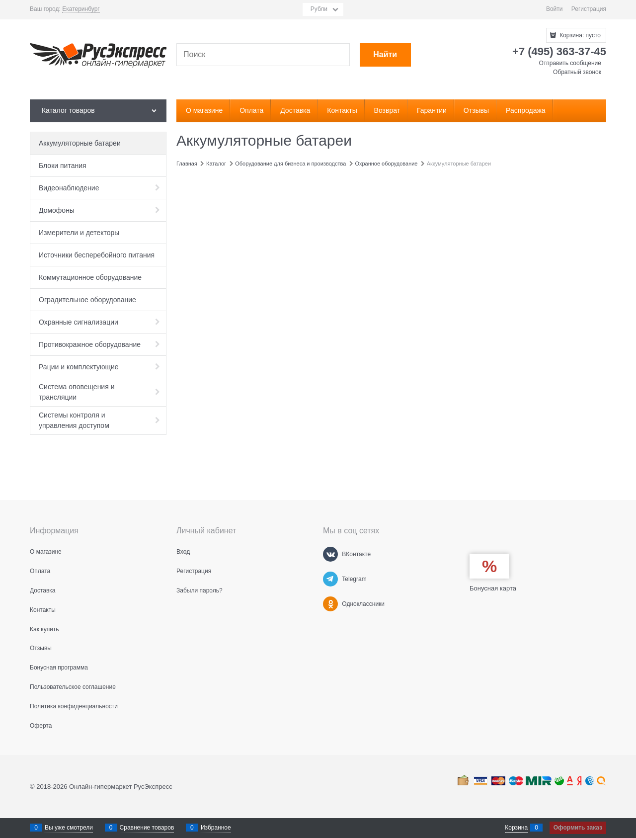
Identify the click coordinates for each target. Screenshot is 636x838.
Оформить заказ (578, 827)
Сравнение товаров (147, 828)
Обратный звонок (577, 72)
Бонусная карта (493, 588)
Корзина (516, 828)
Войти (554, 8)
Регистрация (588, 8)
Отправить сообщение (570, 63)
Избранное (216, 828)
